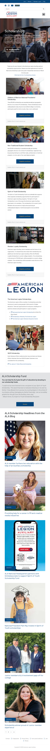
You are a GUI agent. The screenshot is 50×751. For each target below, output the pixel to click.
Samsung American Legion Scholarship (22, 312)
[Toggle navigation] (43, 14)
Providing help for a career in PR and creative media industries (23, 514)
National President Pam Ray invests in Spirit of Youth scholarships (24, 626)
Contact (8, 738)
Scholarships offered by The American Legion (23, 316)
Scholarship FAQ (12, 49)
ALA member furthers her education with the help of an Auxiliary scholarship (23, 464)
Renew (29, 1)
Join (24, 1)
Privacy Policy (25, 738)
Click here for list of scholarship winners (25, 75)
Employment (15, 738)
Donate (25, 404)
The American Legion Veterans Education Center (24, 318)
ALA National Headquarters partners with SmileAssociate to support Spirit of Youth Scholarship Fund (22, 575)
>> (14, 732)
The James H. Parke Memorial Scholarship (19, 364)
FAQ (44, 1)
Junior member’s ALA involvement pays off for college (24, 676)
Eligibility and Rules (25, 115)
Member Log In (37, 1)
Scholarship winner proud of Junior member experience (23, 726)
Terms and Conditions (37, 738)
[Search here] (25, 8)
